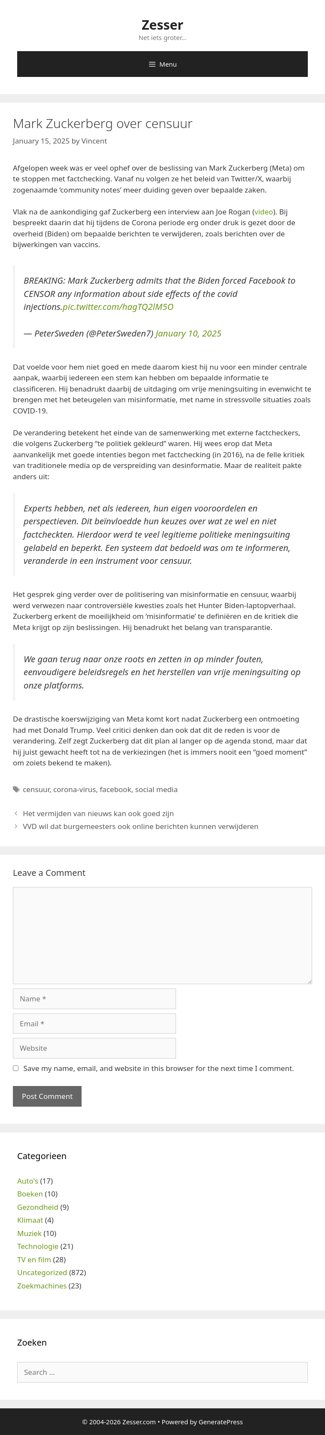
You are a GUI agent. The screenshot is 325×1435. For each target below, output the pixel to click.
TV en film (34, 1259)
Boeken (30, 1194)
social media (156, 789)
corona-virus (74, 789)
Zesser (162, 25)
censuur (36, 789)
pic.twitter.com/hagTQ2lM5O (118, 306)
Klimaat (30, 1220)
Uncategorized (42, 1272)
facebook (115, 789)
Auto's (27, 1181)
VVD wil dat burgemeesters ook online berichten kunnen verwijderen (140, 826)
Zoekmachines (42, 1286)
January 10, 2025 (188, 333)
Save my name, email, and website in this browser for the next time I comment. (158, 1068)
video (264, 212)
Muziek (29, 1233)
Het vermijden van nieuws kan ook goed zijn (98, 813)
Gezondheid (37, 1207)
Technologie (37, 1246)
